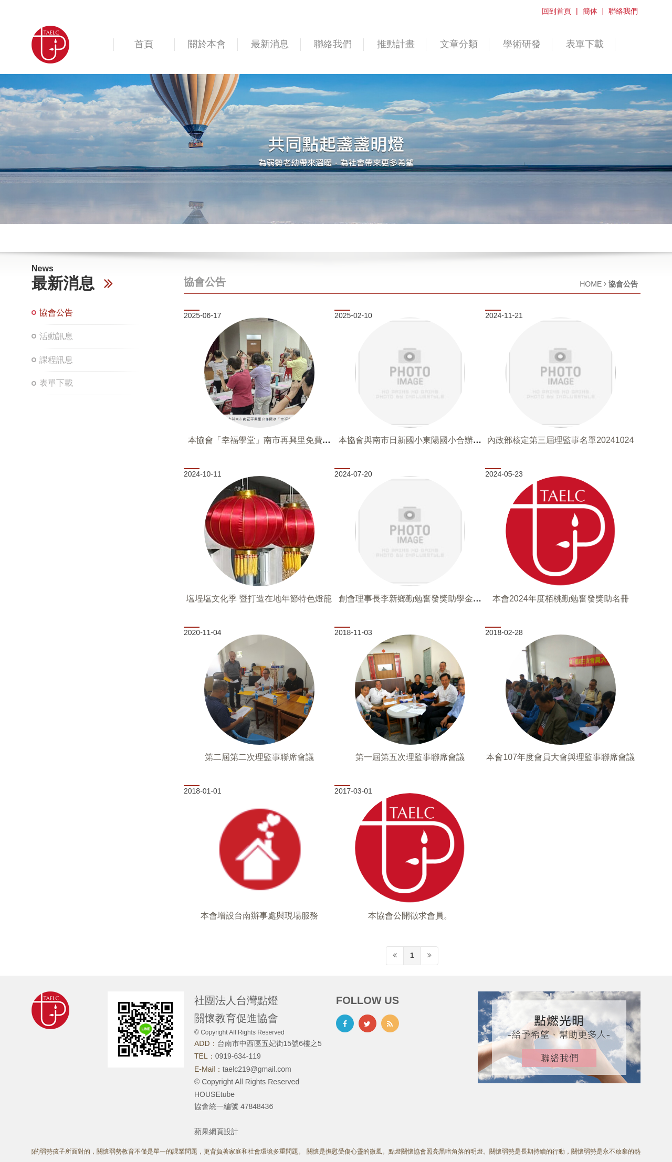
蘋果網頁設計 (216, 1131)
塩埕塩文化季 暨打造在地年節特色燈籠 (258, 598)
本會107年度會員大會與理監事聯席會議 (560, 757)
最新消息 (270, 44)
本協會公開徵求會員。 (410, 915)
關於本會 (207, 44)
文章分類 (459, 44)
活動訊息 (56, 336)
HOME (591, 284)
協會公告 (56, 312)
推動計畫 (396, 44)
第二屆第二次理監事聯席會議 (259, 757)
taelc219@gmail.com (257, 1069)
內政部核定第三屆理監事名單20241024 (560, 440)
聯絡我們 (623, 11)
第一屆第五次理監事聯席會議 (410, 757)
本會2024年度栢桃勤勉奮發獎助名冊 (560, 598)
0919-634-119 (238, 1056)
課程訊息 (56, 359)
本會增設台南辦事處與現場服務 (259, 915)
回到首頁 (556, 11)
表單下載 (585, 44)
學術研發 (522, 44)
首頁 (143, 44)
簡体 (590, 11)
